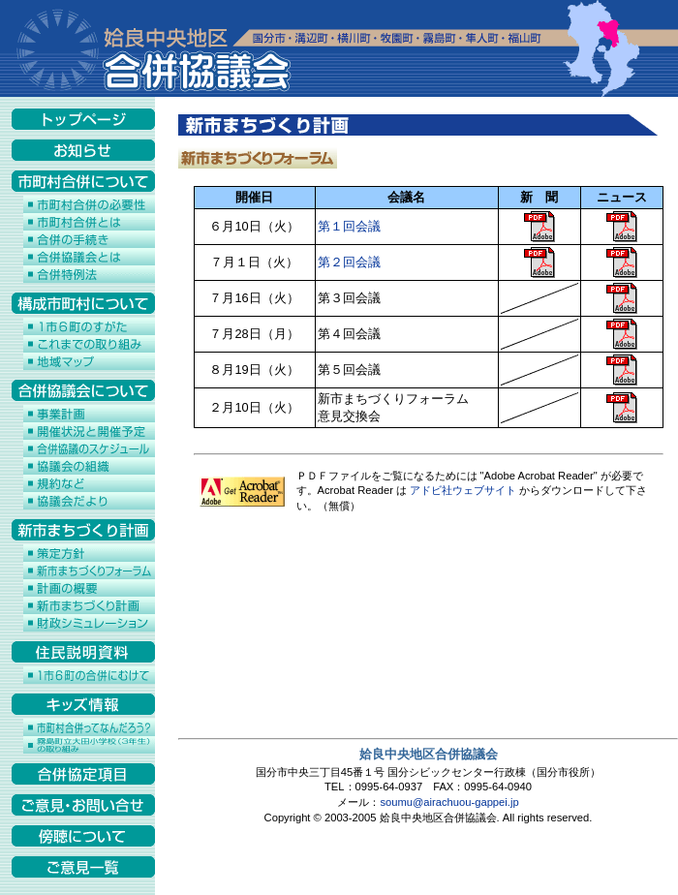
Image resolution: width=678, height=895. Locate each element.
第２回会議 (349, 262)
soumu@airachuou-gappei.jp (449, 802)
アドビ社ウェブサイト (463, 490)
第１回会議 (349, 226)
